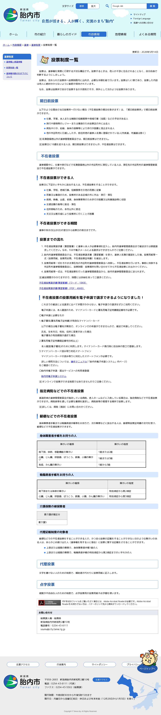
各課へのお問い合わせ (143, 22)
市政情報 (94, 34)
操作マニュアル (79, 361)
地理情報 (120, 34)
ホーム (13, 34)
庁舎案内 (61, 664)
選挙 (26, 45)
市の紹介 (40, 34)
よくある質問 (147, 34)
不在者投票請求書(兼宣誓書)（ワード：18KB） (63, 282)
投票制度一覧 (12, 67)
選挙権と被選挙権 (14, 61)
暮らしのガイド (67, 34)
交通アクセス (23, 664)
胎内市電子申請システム (53, 376)
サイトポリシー (100, 664)
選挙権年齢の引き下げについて (17, 75)
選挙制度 (35, 45)
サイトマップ (139, 14)
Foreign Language (142, 18)
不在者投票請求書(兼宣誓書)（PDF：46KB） (62, 288)
